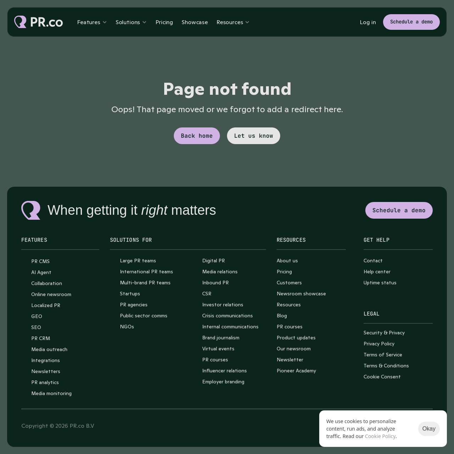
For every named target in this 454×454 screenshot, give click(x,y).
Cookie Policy (380, 436)
